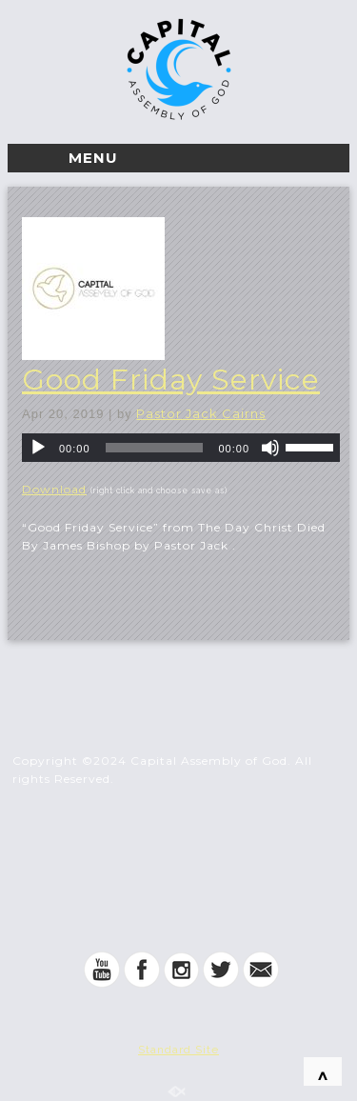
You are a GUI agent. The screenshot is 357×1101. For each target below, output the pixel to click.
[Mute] (270, 447)
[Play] (38, 447)
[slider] (155, 447)
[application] (181, 447)
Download (54, 489)
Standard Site (178, 1049)
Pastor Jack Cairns (201, 413)
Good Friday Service (171, 379)
